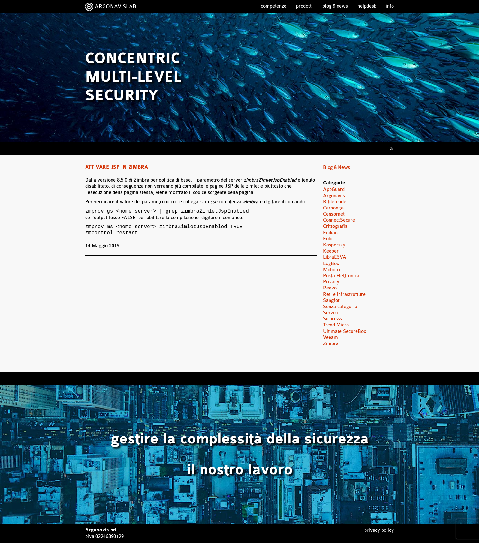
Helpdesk (366, 6)
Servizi (330, 313)
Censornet (334, 214)
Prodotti (304, 6)
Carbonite (333, 208)
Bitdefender (335, 202)
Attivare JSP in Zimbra (116, 167)
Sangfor (331, 300)
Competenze (273, 6)
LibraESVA (334, 257)
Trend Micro (336, 325)
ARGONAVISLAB (115, 7)
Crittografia (335, 226)
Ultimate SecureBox (344, 331)
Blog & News (335, 6)
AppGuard (334, 189)
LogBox (331, 263)
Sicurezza (333, 319)
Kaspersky (334, 245)
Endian (330, 233)
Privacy (331, 282)
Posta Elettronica (341, 276)
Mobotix (332, 269)
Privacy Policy (379, 530)
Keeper (331, 251)
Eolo (327, 239)
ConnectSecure (339, 220)
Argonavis (334, 196)
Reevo (330, 288)
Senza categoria (340, 306)
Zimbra (331, 343)
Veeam (330, 337)
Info (390, 6)
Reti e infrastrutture (344, 294)
